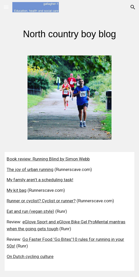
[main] (69, 32)
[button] (6, 7)
